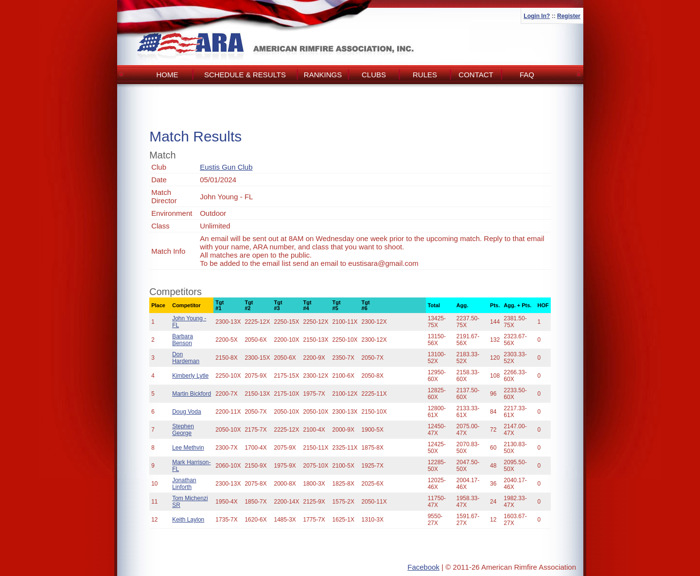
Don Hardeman (185, 358)
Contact (475, 74)
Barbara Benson (182, 340)
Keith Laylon (188, 519)
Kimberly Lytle (190, 375)
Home (167, 74)
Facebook (423, 567)
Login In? (537, 16)
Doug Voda (186, 411)
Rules (425, 74)
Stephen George (183, 429)
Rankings (323, 74)
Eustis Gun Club (226, 167)
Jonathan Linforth (184, 483)
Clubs (374, 74)
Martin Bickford (191, 393)
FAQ (527, 74)
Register (568, 16)
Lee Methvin (188, 447)
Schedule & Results (245, 74)
